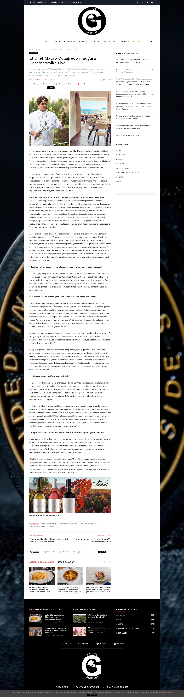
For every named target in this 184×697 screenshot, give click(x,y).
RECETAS (96, 42)
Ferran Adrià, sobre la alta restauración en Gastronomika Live (92, 540)
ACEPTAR (92, 695)
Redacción (37, 79)
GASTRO (47, 42)
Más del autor (66, 562)
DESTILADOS (70, 42)
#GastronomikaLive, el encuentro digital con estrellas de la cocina (48, 540)
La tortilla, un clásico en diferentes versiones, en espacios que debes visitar (39, 589)
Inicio (31, 49)
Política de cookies (117, 687)
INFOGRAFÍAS (110, 42)
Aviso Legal (62, 687)
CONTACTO (77, 2)
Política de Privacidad (88, 687)
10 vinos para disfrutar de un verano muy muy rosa (99, 629)
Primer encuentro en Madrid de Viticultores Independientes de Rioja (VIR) (134, 127)
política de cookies (164, 692)
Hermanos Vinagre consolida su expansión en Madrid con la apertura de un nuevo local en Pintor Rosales (134, 106)
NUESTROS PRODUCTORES (127, 173)
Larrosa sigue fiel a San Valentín (129, 135)
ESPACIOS (83, 42)
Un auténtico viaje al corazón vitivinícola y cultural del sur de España (133, 117)
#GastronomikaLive (48, 523)
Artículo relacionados (41, 562)
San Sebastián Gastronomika (42, 526)
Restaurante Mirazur (88, 523)
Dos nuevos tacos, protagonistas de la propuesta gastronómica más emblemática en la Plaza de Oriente (98, 590)
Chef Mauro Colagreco (68, 523)
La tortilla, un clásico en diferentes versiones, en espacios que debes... (55, 617)
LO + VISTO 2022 (123, 168)
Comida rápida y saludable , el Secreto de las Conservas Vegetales (134, 70)
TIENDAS (124, 41)
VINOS (57, 42)
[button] (150, 41)
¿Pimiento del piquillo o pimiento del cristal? (97, 616)
